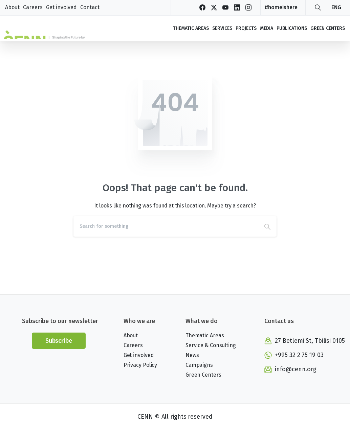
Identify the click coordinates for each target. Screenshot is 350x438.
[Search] (165, 226)
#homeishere (281, 7)
